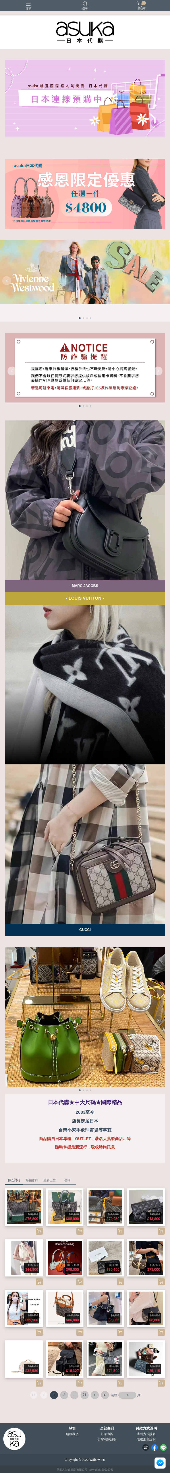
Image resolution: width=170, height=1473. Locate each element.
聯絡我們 (72, 1434)
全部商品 (107, 1428)
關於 (72, 1428)
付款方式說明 (146, 1428)
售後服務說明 (146, 1439)
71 (85, 1395)
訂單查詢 (107, 1434)
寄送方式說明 (146, 1434)
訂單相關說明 (107, 1439)
